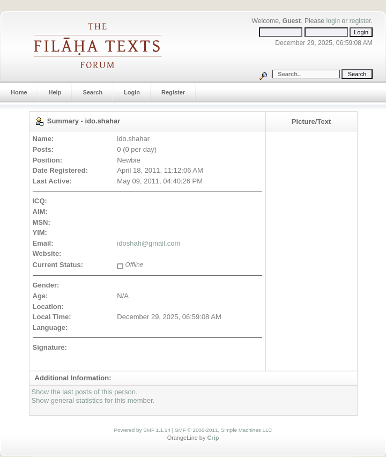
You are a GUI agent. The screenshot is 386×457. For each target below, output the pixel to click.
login (333, 21)
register (360, 21)
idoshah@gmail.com (148, 243)
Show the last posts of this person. (85, 392)
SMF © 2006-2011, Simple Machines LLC (223, 430)
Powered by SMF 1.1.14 (142, 430)
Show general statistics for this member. (93, 400)
